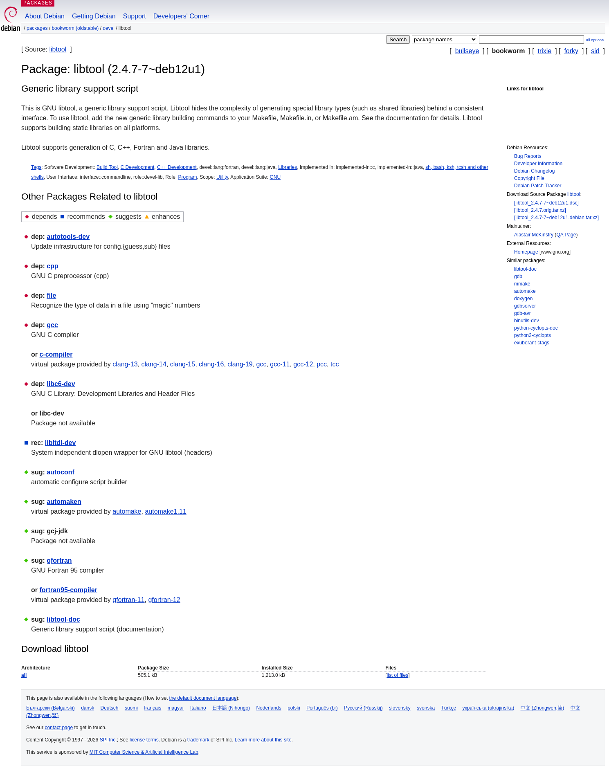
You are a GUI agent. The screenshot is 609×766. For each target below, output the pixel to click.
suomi (131, 708)
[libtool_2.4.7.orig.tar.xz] (540, 210)
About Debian (45, 16)
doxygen (523, 298)
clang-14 (154, 364)
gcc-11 (280, 364)
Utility (222, 177)
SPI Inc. (108, 740)
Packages (37, 28)
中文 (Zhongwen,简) (542, 708)
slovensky (400, 708)
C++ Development (177, 167)
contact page (59, 727)
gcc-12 (303, 364)
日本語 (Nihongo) (231, 708)
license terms (144, 740)
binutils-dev (526, 320)
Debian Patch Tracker (537, 186)
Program (187, 177)
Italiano (198, 708)
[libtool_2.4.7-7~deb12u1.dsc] (546, 203)
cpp (52, 266)
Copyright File (529, 178)
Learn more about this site (263, 740)
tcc (334, 364)
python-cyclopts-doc (536, 328)
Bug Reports (528, 156)
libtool (57, 49)
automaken (64, 501)
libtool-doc (525, 269)
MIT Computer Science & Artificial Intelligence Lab (144, 752)
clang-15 (182, 364)
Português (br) (322, 708)
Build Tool (107, 167)
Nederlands (268, 708)
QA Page (566, 235)
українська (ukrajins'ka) (489, 708)
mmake (522, 284)
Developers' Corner (181, 16)
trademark (198, 740)
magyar (176, 708)
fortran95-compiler (68, 589)
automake (525, 291)
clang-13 (124, 364)
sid (595, 50)
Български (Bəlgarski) (50, 708)
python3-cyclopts (532, 335)
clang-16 (211, 364)
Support (134, 16)
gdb (518, 276)
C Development (138, 167)
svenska (426, 708)
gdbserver (525, 306)
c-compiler (55, 354)
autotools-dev (68, 236)
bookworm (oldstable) (75, 28)
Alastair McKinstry (533, 235)
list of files (397, 675)
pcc (322, 364)
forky (571, 50)
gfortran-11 (128, 599)
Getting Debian (94, 16)
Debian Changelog (534, 171)
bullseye (467, 50)
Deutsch (110, 708)
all (24, 675)
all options (595, 40)
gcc (52, 324)
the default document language (203, 698)
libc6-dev (61, 383)
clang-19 (239, 364)
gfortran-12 (164, 599)
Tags (36, 167)
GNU (275, 177)
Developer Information (538, 163)
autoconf (60, 472)
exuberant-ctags (531, 343)
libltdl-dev (60, 442)
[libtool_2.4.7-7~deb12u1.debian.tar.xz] (556, 217)
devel (109, 28)
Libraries (287, 167)
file (51, 295)
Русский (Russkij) (363, 708)
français (152, 708)
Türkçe (448, 708)
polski (294, 708)
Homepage (526, 252)
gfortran (59, 560)
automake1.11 (165, 511)
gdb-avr (522, 313)
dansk (87, 708)
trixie (545, 50)
